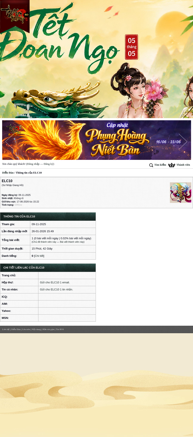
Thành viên (179, 164)
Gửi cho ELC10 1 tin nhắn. (56, 289)
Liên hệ (5, 329)
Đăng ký (48, 163)
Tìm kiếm (157, 164)
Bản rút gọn (48, 329)
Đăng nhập (33, 163)
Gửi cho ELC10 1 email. (55, 282)
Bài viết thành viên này (72, 242)
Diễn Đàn (8, 172)
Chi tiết (39, 255)
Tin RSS (60, 329)
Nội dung (36, 329)
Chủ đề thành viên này (44, 242)
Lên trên (26, 329)
